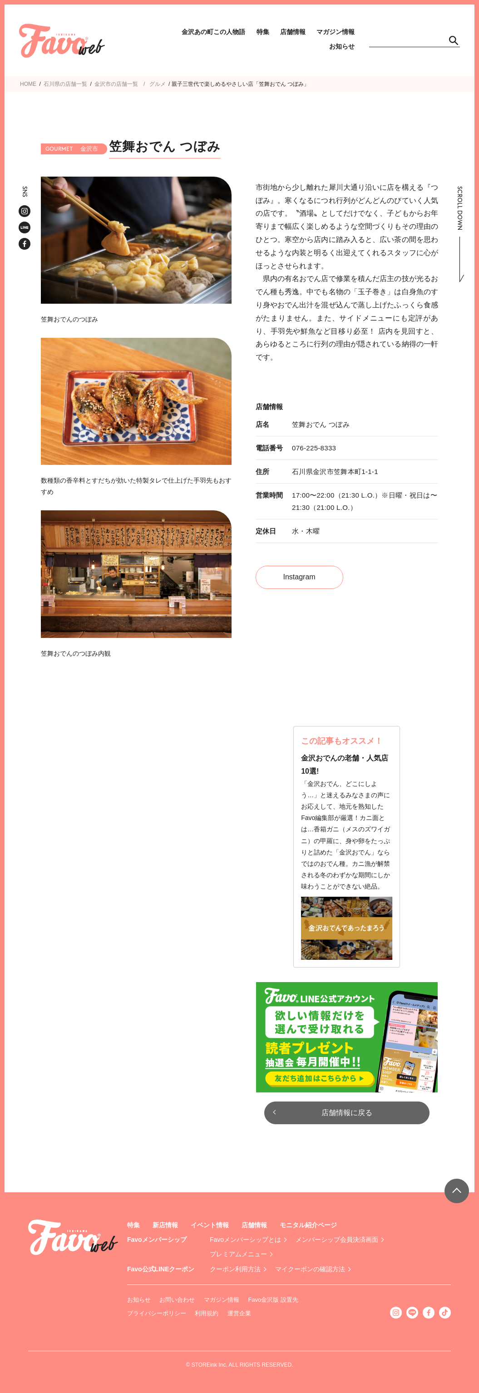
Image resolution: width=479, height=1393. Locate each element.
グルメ (157, 84)
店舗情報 (293, 31)
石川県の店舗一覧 (65, 84)
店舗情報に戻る (346, 1112)
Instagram (299, 577)
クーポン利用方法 (235, 1269)
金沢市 (102, 84)
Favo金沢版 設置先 (273, 1299)
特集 (263, 31)
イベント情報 (210, 1225)
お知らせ (342, 46)
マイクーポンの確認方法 (310, 1269)
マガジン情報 (335, 31)
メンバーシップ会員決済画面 (337, 1239)
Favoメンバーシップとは (245, 1239)
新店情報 (165, 1225)
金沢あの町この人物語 (213, 31)
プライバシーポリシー (156, 1313)
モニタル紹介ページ (308, 1225)
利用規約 (206, 1313)
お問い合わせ (177, 1299)
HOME (28, 84)
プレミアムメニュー (238, 1254)
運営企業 (239, 1313)
